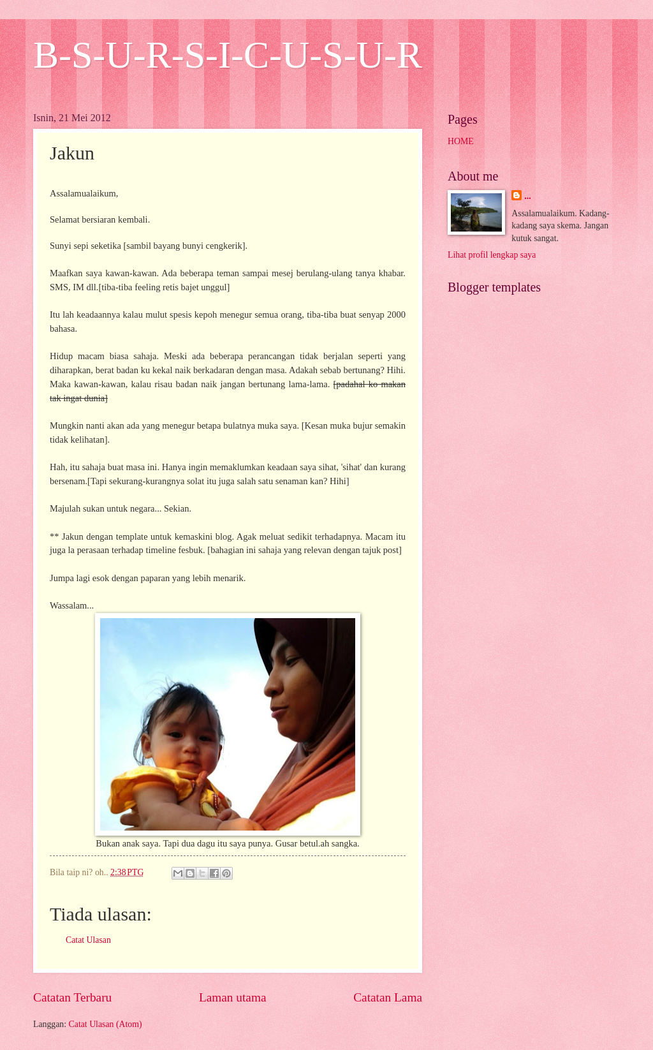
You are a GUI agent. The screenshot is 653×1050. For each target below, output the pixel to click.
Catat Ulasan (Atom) (105, 1024)
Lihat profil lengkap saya (492, 255)
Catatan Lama (387, 997)
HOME (461, 141)
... (527, 196)
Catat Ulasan (88, 940)
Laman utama (233, 997)
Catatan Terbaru (72, 997)
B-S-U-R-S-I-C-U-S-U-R (227, 55)
